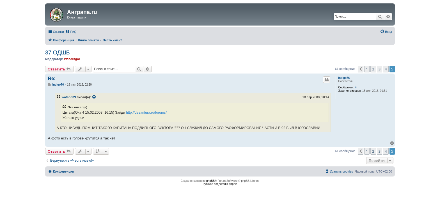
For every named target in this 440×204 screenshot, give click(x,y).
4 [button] (386, 69)
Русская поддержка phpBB (220, 183)
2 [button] (373, 69)
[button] (360, 69)
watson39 (69, 97)
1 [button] (367, 69)
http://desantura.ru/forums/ (146, 112)
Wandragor (72, 59)
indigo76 (344, 77)
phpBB (210, 180)
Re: (52, 78)
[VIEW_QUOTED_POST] (94, 97)
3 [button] (380, 69)
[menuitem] (71, 31)
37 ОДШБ (57, 52)
